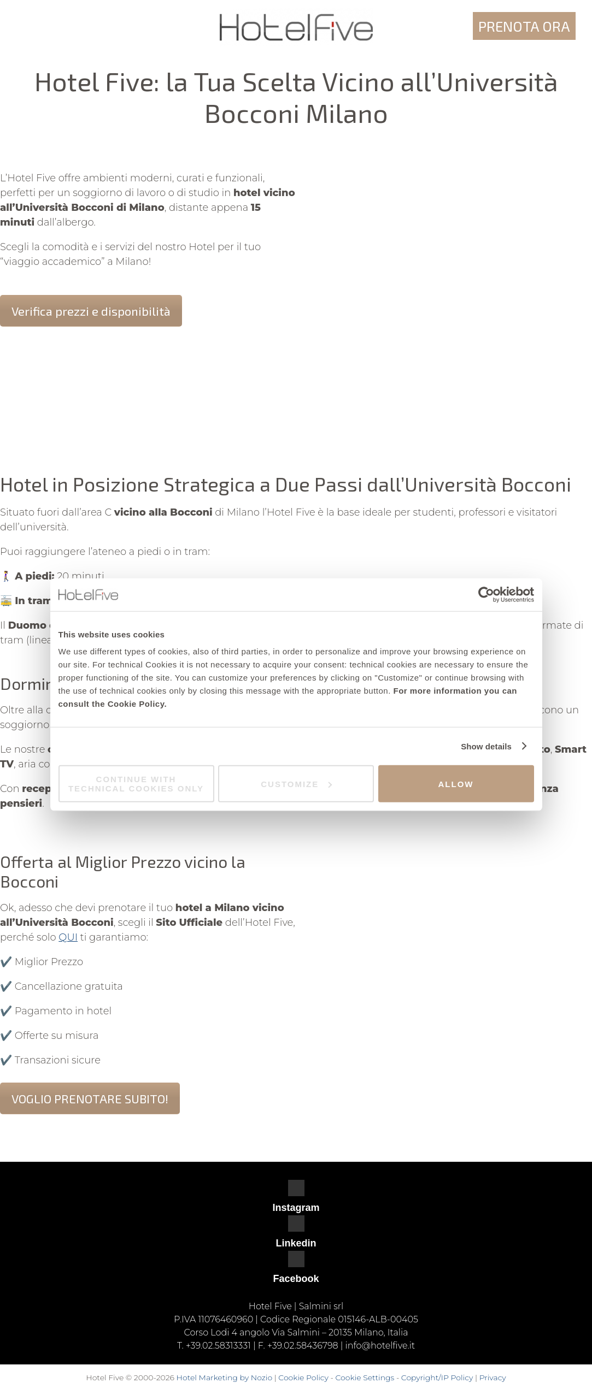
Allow (456, 783)
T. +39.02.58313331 (214, 1345)
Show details (486, 745)
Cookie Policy (303, 1377)
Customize (296, 783)
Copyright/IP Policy (437, 1377)
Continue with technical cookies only (136, 784)
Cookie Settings (364, 1377)
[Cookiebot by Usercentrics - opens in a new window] (486, 594)
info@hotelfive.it (380, 1345)
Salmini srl (321, 1306)
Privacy (492, 1377)
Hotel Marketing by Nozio (225, 1377)
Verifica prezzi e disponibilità (91, 311)
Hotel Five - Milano (296, 27)
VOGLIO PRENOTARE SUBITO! (89, 1098)
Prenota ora (524, 25)
